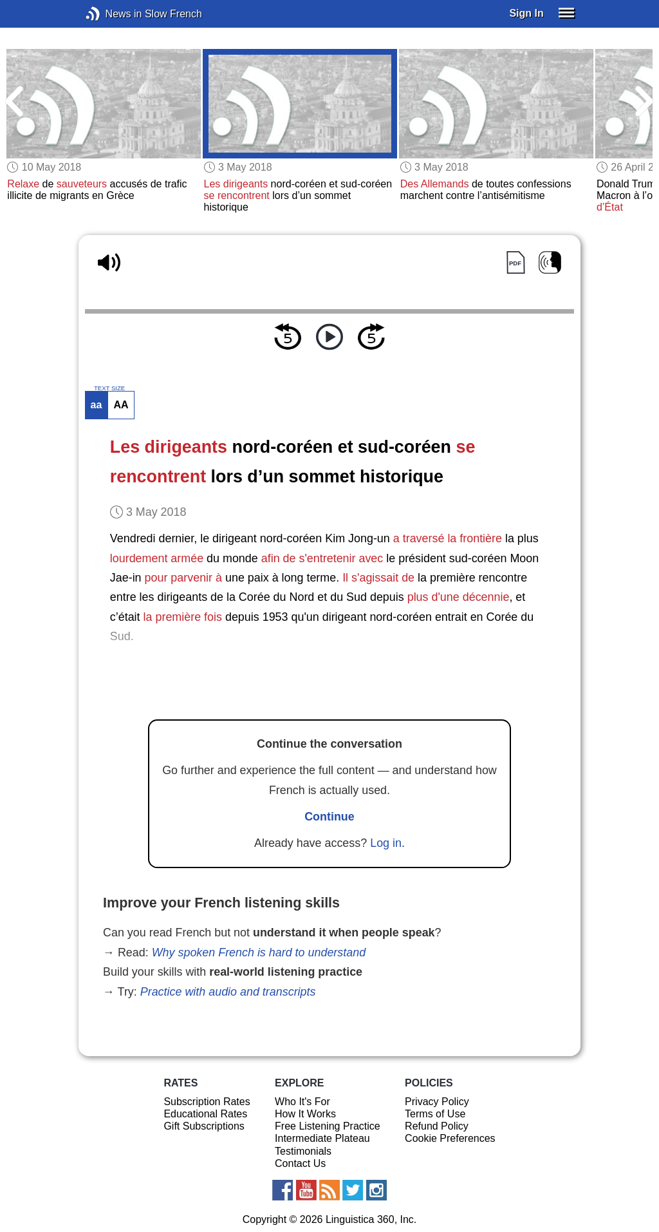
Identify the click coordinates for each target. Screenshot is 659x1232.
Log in (386, 843)
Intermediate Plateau (322, 1138)
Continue (329, 816)
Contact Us (300, 1163)
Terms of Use (435, 1113)
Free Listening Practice (327, 1126)
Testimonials (303, 1151)
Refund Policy (437, 1126)
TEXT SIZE (109, 388)
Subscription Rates (206, 1101)
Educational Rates (205, 1113)
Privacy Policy (437, 1101)
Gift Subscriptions (203, 1126)
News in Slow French (112, 13)
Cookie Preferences (450, 1138)
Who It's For (302, 1101)
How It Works (305, 1113)
